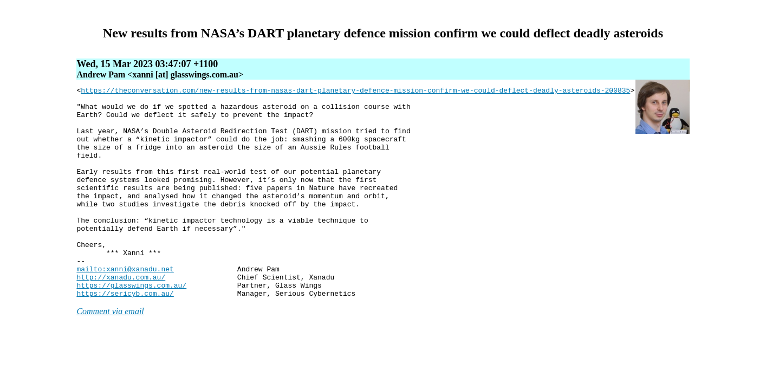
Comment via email (110, 353)
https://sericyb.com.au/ (124, 335)
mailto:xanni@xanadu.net (124, 306)
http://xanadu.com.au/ (120, 316)
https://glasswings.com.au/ (131, 325)
